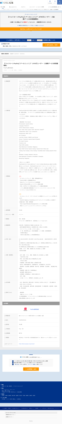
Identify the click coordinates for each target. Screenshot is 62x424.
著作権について (31, 408)
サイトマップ (57, 408)
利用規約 (9, 408)
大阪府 (6, 395)
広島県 (34, 395)
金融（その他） (7, 390)
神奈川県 (13, 395)
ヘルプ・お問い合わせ (42, 408)
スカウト (23, 6)
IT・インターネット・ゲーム (7, 389)
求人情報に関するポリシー (16, 408)
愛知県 (9, 395)
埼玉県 (20, 395)
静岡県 (27, 395)
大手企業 (3, 399)
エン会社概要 (4, 408)
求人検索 (3, 6)
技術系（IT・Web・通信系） (7, 386)
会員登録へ (31, 369)
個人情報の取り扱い (25, 408)
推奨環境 (36, 408)
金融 (2, 390)
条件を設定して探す (52, 45)
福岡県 (17, 395)
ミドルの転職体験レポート (54, 6)
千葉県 (24, 395)
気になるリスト (13, 6)
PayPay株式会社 (34, 309)
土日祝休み (19, 399)
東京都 (3, 395)
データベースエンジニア (18, 386)
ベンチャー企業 (9, 399)
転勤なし (14, 399)
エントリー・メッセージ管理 (37, 6)
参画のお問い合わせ (51, 408)
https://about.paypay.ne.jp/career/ (27, 343)
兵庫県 (30, 395)
